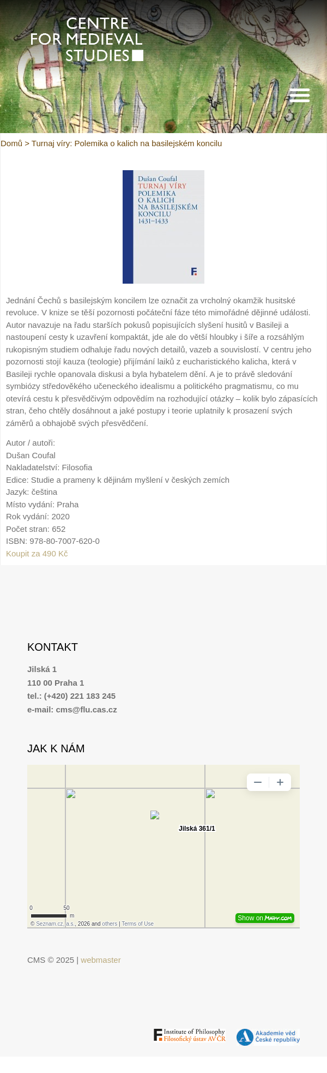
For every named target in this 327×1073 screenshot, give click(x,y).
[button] (299, 95)
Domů (11, 143)
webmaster (100, 959)
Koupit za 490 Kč (37, 553)
